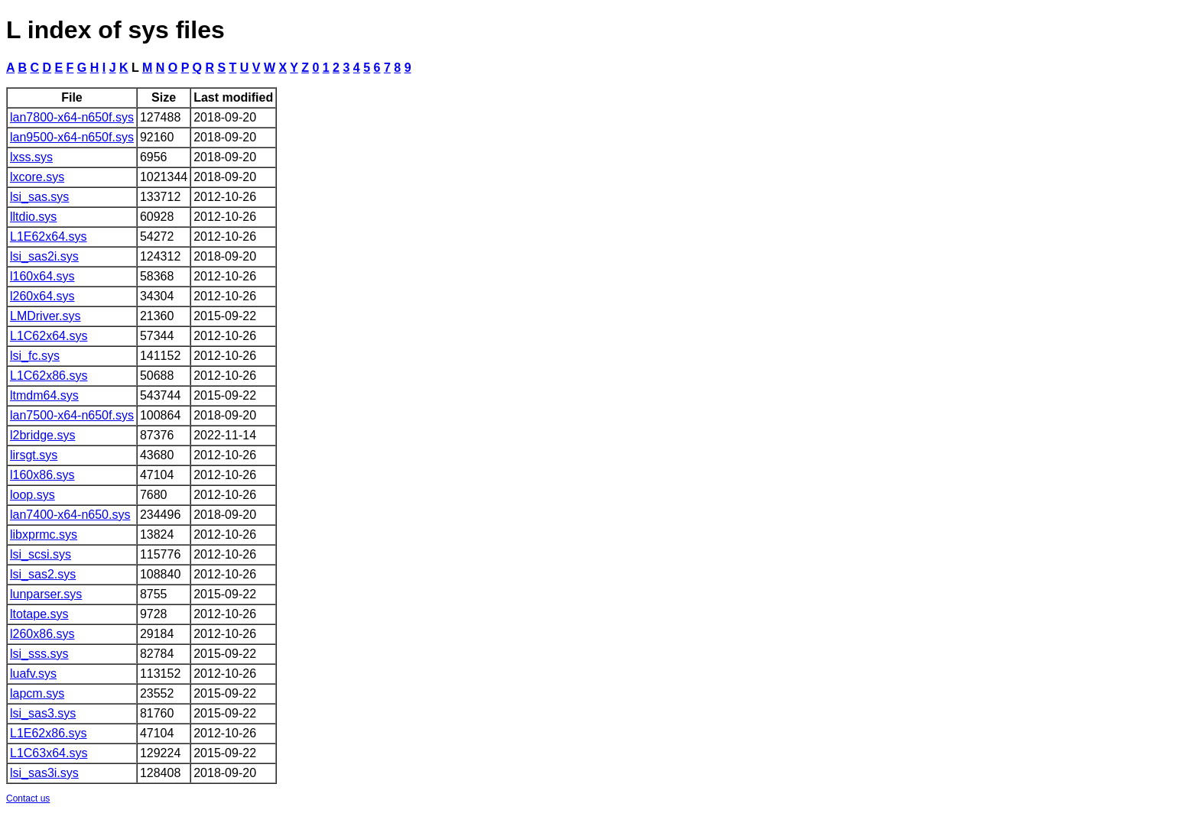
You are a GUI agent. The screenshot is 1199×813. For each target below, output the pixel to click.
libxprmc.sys (43, 534)
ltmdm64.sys (44, 395)
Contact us (28, 798)
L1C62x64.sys (48, 335)
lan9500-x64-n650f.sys (72, 137)
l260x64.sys (42, 296)
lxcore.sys (37, 176)
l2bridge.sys (42, 435)
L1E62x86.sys (48, 733)
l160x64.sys (42, 276)
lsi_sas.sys (39, 196)
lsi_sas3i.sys (44, 772)
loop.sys (32, 494)
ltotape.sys (39, 613)
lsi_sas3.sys (43, 713)
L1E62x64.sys (48, 236)
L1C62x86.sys (48, 375)
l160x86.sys (42, 474)
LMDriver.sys (45, 315)
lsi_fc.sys (35, 355)
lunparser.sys (46, 594)
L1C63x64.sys (48, 753)
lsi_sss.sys (39, 653)
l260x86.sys (42, 633)
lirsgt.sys (33, 455)
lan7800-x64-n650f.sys (72, 117)
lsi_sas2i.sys (44, 256)
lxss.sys (31, 157)
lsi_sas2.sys (43, 574)
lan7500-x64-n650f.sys (72, 415)
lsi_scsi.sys (40, 554)
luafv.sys (33, 673)
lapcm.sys (37, 693)
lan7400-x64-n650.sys (70, 514)
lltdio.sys (33, 216)
